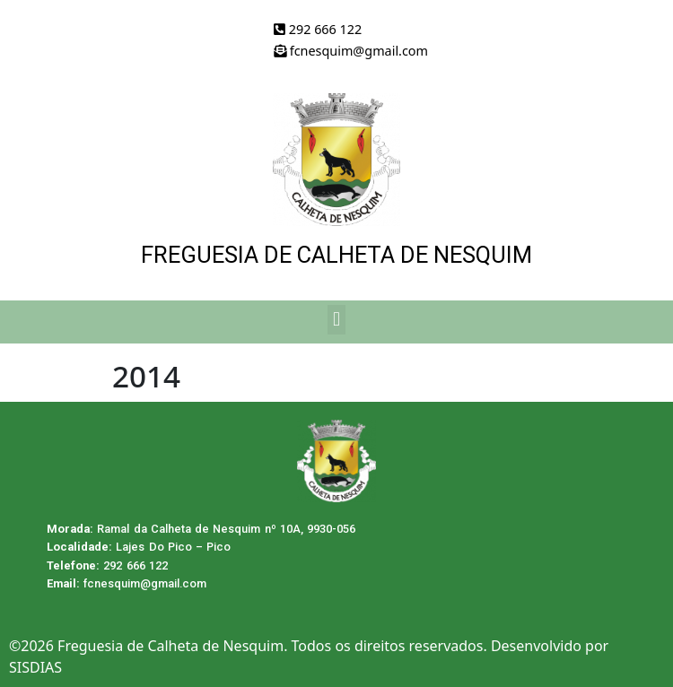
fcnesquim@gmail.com (351, 50)
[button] (336, 320)
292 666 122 (318, 29)
